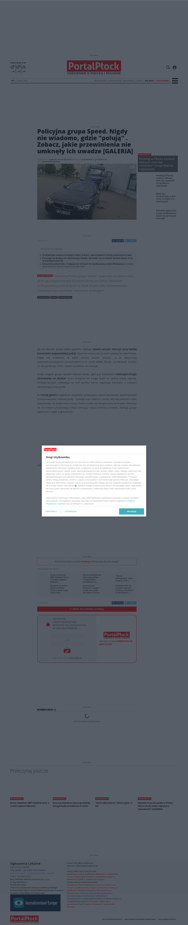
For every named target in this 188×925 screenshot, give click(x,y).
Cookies (61, 504)
